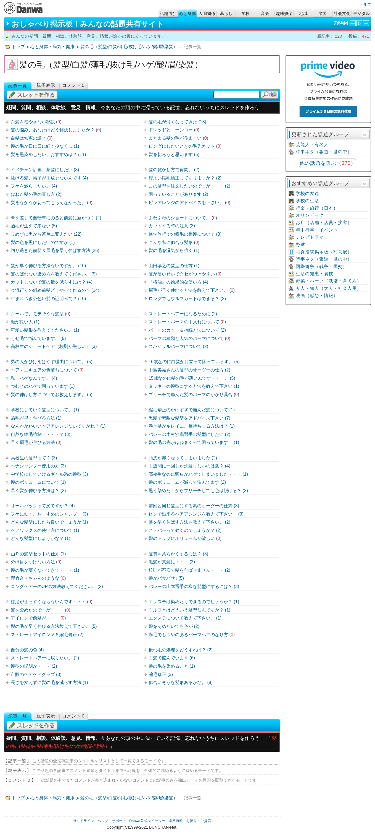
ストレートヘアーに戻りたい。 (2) (45, 657)
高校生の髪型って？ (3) (34, 458)
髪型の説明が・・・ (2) (34, 666)
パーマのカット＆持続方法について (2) (187, 330)
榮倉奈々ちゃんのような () (38, 578)
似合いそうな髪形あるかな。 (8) (181, 682)
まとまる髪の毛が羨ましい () (178, 138)
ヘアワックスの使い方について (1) (45, 530)
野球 (300, 244)
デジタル (361, 13)
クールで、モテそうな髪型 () (40, 313)
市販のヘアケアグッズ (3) (36, 674)
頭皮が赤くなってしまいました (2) (183, 458)
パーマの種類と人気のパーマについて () (189, 338)
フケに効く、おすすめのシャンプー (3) (49, 514)
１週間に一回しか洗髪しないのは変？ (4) (189, 466)
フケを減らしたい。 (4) (34, 186)
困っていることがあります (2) (178, 194)
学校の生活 (307, 200)
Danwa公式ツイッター (147, 821)
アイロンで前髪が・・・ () (38, 618)
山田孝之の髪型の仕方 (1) (174, 265)
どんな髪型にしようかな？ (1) (40, 538)
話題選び (168, 13)
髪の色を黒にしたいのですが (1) (43, 242)
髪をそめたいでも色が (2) (174, 626)
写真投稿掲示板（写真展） (324, 251)
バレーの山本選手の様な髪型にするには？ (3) (194, 586)
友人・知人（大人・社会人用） (328, 288)
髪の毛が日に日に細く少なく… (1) (45, 146)
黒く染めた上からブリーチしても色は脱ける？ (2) (198, 490)
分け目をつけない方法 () (36, 562)
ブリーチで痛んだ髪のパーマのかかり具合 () (194, 394)
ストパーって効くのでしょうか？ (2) (185, 530)
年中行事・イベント (317, 230)
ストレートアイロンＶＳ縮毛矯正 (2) (47, 634)
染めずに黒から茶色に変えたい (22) (46, 234)
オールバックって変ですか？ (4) (43, 505)
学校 (245, 13)
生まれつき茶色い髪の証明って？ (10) (48, 298)
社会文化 (342, 13)
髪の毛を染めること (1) (172, 666)
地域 (303, 13)
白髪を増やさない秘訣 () (36, 121)
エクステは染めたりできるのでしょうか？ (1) (194, 601)
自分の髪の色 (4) (27, 649)
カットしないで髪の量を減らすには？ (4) (52, 282)
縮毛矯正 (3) (161, 674)
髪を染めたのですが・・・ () (40, 610)
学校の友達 (307, 193)
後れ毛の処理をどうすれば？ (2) (181, 649)
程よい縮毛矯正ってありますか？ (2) (185, 178)
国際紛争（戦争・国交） (321, 266)
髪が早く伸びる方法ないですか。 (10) (48, 265)
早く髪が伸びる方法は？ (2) (38, 490)
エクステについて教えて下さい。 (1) (185, 618)
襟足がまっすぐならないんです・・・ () (52, 601)
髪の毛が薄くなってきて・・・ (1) (45, 570)
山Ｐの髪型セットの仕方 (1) (38, 554)
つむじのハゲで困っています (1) (43, 386)
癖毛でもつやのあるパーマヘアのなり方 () (192, 634)
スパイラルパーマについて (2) (178, 346)
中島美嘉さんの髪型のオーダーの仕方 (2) (189, 370)
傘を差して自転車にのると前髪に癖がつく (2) (56, 217)
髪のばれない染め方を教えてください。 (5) (54, 274)
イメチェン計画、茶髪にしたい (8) (45, 169)
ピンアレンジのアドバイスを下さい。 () (189, 202)
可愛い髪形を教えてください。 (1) (45, 330)
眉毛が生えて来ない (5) (34, 225)
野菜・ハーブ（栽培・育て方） (328, 281)
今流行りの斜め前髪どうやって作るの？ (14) (55, 290)
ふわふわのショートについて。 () (183, 217)
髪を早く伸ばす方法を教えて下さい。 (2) (189, 522)
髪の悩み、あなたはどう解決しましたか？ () (56, 130)
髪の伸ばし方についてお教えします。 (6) (52, 394)
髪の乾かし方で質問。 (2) (174, 169)
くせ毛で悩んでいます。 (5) (38, 338)
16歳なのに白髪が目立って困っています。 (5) (194, 361)
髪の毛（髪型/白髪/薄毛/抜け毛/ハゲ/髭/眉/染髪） (128, 46)
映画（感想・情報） (317, 295)
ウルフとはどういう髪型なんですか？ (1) (189, 610)
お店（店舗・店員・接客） (324, 222)
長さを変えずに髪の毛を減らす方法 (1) (49, 682)
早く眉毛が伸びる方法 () (36, 442)
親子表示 (45, 85)
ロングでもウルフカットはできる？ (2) (187, 298)
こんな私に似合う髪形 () (174, 242)
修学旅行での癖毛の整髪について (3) (185, 234)
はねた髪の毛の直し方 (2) (36, 194)
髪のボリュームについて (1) (38, 482)
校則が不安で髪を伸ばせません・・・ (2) (189, 570)
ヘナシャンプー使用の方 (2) (38, 466)
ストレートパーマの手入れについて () (187, 321)
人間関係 (207, 13)
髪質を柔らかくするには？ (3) (178, 554)
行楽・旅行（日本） (317, 208)
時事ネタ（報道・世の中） (324, 151)
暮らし (226, 13)
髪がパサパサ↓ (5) (166, 578)
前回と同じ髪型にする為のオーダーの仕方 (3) (194, 505)
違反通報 (175, 821)
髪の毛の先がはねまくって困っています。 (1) (194, 442)
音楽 (265, 13)
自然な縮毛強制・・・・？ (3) (40, 434)
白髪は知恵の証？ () (32, 138)
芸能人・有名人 (312, 144)
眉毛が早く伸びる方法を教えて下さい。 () (192, 290)
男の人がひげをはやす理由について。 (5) (52, 361)
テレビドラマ (310, 237)
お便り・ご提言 (198, 821)
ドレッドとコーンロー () (174, 130)
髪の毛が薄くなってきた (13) (177, 121)
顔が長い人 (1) (25, 321)
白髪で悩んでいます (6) (172, 657)
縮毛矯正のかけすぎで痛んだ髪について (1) (192, 409)
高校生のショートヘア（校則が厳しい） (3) (54, 346)
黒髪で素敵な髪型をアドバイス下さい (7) (189, 418)
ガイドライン (83, 821)
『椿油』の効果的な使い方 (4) (178, 282)
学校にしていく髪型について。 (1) (45, 409)
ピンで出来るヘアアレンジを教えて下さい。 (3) (196, 514)
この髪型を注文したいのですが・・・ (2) (189, 186)
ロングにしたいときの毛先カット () (185, 146)
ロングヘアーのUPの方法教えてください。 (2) (57, 586)
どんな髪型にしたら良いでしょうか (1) (49, 522)
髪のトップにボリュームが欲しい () (185, 538)
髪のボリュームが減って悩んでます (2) (187, 482)
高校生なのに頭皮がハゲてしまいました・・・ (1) (198, 474)
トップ (18, 46)
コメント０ (74, 85)
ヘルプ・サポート (111, 821)
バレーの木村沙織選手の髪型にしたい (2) (189, 434)
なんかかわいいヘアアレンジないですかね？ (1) (58, 426)
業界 (323, 13)
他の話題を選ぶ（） (328, 163)
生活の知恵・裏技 (314, 273)
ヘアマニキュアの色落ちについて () (47, 370)
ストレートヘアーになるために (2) (183, 313)
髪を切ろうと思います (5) (174, 154)
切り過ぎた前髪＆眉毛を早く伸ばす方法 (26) (55, 250)
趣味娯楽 (284, 13)
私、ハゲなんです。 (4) (34, 378)
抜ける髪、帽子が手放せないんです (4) (49, 178)
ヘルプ (365, 4)
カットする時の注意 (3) (172, 225)
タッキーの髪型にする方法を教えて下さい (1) (194, 386)
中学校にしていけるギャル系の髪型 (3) (49, 474)
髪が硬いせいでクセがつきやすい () (185, 274)
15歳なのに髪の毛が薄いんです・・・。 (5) (192, 378)
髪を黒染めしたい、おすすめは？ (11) (48, 154)
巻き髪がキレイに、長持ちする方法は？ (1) (192, 426)
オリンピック (310, 215)
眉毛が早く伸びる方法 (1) (36, 418)
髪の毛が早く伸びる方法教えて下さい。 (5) (54, 626)
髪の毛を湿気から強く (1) (174, 250)
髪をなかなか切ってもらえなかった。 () (52, 202)
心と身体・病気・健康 (52, 46)
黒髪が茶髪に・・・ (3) (172, 562)
